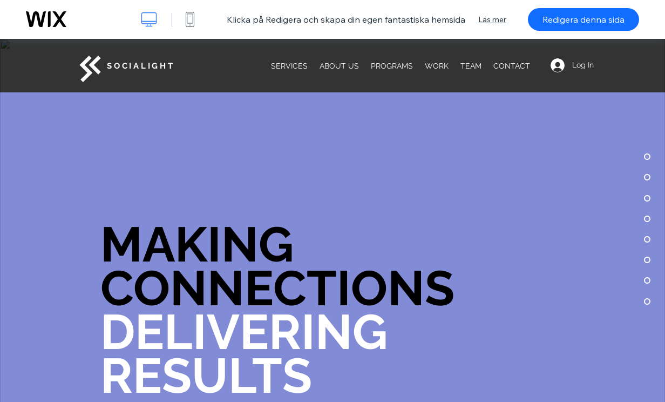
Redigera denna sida (583, 19)
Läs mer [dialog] (492, 19)
